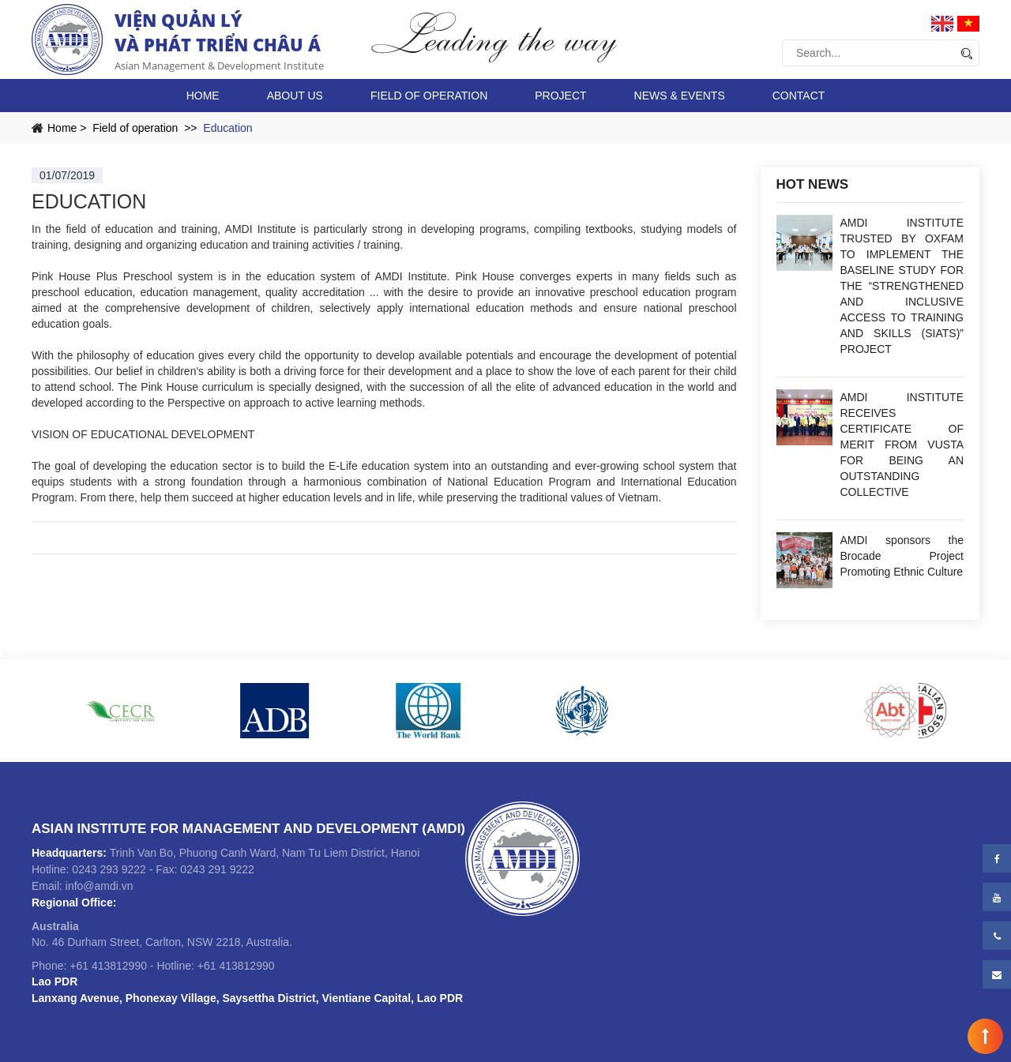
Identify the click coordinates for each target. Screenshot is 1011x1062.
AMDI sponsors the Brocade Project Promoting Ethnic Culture (902, 556)
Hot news (812, 184)
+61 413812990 (108, 965)
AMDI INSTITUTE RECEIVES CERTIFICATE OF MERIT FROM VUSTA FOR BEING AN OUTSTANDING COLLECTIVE (902, 444)
